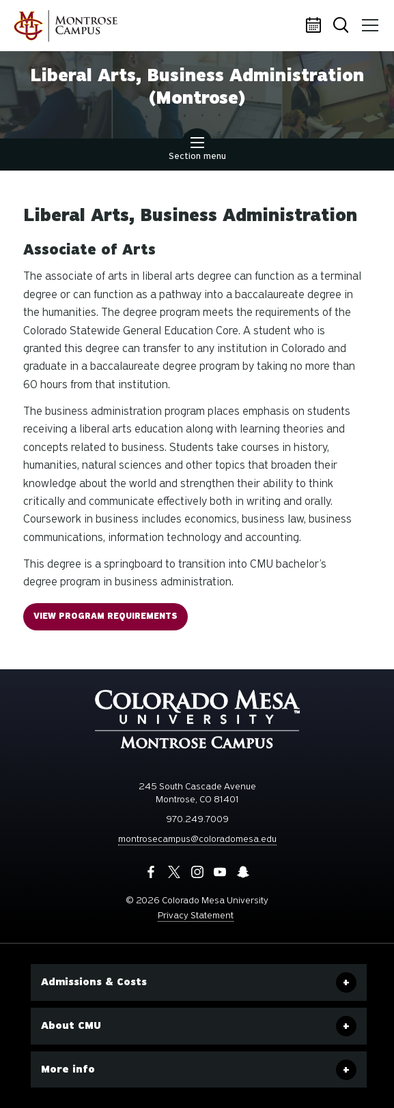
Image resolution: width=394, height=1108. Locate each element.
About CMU (71, 1025)
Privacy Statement (196, 915)
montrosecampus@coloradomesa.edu (197, 839)
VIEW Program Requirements (105, 616)
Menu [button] (368, 20)
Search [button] (342, 26)
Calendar (315, 26)
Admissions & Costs (94, 982)
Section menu (197, 150)
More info (68, 1069)
